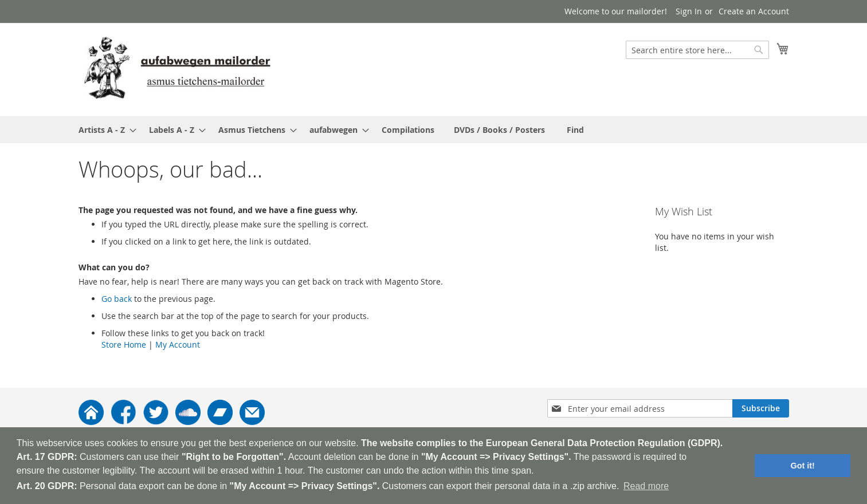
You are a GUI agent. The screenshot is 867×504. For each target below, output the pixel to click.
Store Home (123, 344)
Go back (116, 298)
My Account (177, 344)
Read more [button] (646, 486)
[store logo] (177, 69)
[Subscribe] (760, 408)
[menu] (434, 129)
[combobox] (697, 50)
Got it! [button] (803, 465)
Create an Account (754, 11)
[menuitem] (104, 129)
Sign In (689, 11)
